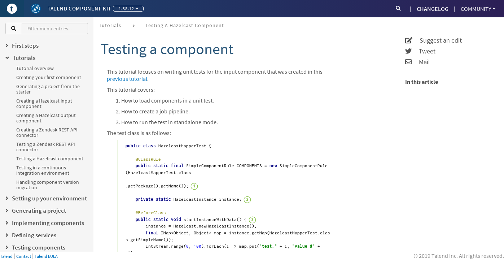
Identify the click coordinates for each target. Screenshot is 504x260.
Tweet (420, 51)
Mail (417, 62)
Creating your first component (48, 77)
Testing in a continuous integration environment (42, 170)
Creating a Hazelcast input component (44, 103)
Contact (23, 256)
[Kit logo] (36, 8)
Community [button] (478, 8)
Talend (6, 256)
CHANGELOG (432, 8)
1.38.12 (128, 8)
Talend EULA (46, 256)
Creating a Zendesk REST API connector (47, 132)
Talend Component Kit (79, 8)
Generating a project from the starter (48, 89)
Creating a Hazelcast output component (46, 118)
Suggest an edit (433, 40)
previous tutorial (127, 78)
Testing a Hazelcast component (49, 158)
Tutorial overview (35, 68)
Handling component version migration (47, 185)
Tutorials (110, 25)
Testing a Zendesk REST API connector (45, 147)
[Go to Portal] (12, 8)
